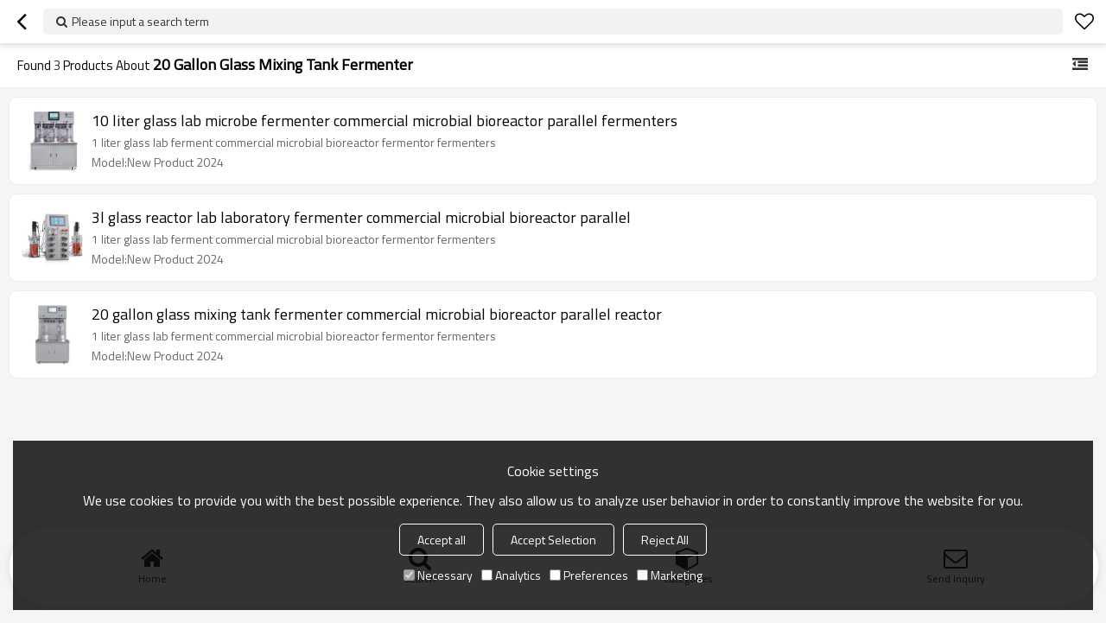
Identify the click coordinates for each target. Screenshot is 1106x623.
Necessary (438, 575)
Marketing (669, 575)
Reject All (665, 540)
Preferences (589, 575)
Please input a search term (140, 21)
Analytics (511, 575)
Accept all (441, 540)
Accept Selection (553, 540)
